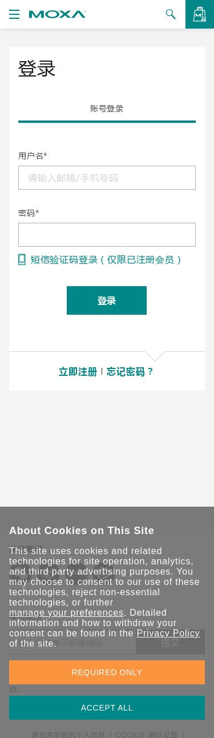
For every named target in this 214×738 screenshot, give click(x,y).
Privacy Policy (168, 633)
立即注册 (78, 371)
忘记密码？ (131, 371)
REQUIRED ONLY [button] (107, 672)
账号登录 (107, 108)
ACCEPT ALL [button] (107, 707)
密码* (28, 213)
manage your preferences (66, 612)
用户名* (32, 156)
